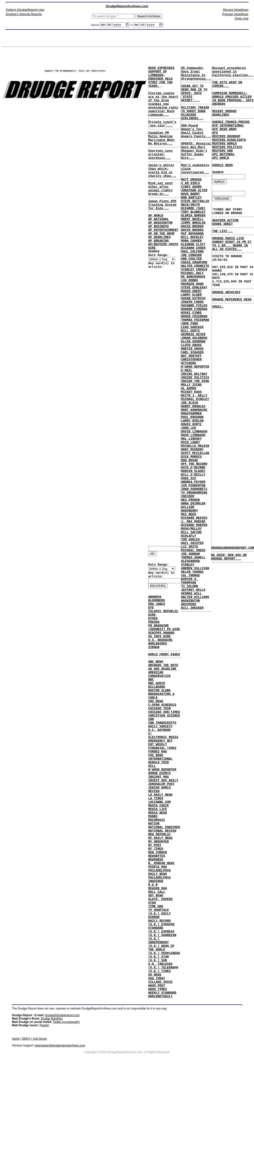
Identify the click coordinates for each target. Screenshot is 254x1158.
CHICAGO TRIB (159, 734)
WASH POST (156, 1066)
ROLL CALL (156, 954)
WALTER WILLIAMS (195, 700)
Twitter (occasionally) (66, 1105)
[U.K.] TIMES (159, 1049)
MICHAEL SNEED (193, 644)
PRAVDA (153, 632)
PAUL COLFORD (192, 286)
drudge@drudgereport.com (62, 1098)
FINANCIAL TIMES (162, 781)
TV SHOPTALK (158, 976)
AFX (215, 145)
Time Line (241, 18)
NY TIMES (155, 902)
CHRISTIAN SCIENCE (164, 742)
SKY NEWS (155, 958)
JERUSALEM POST (161, 825)
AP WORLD (155, 241)
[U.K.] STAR (158, 1032)
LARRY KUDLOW (192, 489)
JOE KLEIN (189, 467)
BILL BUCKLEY (192, 268)
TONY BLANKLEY (193, 238)
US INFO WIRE (159, 649)
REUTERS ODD (222, 166)
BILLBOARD (156, 708)
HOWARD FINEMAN (194, 355)
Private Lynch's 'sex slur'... (162, 135)
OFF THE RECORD (194, 540)
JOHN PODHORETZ (194, 571)
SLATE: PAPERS (160, 963)
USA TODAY (156, 1058)
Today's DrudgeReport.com (25, 10)
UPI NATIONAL (223, 170)
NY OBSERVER (158, 894)
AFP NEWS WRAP (224, 140)
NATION (153, 872)
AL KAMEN (188, 450)
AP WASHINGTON (160, 250)
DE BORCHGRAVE (193, 316)
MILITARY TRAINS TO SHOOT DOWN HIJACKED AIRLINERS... (195, 121)
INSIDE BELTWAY (194, 432)
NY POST (154, 898)
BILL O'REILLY (193, 553)
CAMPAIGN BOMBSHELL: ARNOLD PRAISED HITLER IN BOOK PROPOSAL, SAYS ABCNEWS (233, 105)
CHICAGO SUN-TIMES (164, 738)
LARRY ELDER (191, 337)
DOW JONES (156, 610)
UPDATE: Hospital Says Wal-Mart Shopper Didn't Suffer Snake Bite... (196, 165)
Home (16, 1122)
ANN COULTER (191, 294)
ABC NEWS (155, 678)
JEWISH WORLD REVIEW (159, 831)
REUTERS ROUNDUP (226, 149)
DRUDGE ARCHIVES (226, 327)
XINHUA (153, 662)
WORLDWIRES (157, 658)
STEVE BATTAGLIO (195, 225)
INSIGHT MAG (158, 816)
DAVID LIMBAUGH (194, 502)
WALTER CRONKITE (195, 303)
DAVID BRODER (192, 255)
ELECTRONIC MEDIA (163, 768)
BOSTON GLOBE (159, 712)
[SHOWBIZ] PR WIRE (164, 640)
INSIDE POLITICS (195, 437)
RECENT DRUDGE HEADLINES (224, 121)
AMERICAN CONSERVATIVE (159, 693)
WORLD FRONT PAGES (164, 670)
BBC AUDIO (156, 704)
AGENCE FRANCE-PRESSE (231, 132)
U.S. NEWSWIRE (160, 653)
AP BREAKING (158, 271)
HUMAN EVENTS (159, 812)
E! (150, 764)
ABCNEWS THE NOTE (163, 682)
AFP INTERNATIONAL (228, 136)
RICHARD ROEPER (194, 614)
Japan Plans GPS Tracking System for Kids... (162, 228)
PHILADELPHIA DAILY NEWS (159, 930)
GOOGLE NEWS (222, 183)
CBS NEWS (155, 725)
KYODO (153, 627)
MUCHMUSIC (156, 868)
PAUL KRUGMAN (192, 484)
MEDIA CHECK (158, 850)
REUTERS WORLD (224, 157)
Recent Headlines (235, 10)
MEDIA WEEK (157, 859)
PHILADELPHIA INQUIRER (159, 939)
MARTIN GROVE (192, 402)
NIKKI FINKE (191, 359)
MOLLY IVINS (191, 445)
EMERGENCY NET (160, 773)
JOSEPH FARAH (192, 346)
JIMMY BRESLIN (193, 251)
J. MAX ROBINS (193, 610)
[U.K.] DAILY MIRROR (159, 982)
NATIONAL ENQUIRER (164, 876)
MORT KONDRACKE (194, 476)
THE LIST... (222, 256)
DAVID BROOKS (192, 260)
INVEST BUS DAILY (163, 820)
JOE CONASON (191, 290)
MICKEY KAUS (191, 454)
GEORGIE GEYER (193, 385)
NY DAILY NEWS (160, 889)
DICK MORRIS (191, 532)
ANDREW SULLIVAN (195, 666)
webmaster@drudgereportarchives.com (60, 1129)
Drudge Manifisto (52, 1102)
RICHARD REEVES (194, 605)
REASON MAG (157, 950)
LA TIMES (155, 842)
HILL (152, 803)
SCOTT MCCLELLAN (195, 527)
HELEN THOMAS (192, 670)
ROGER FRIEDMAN (194, 363)
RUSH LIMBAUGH (193, 506)
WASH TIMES (157, 1071)
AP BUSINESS (158, 254)
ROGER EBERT (191, 333)
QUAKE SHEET (222, 248)
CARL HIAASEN (192, 407)
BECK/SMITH (190, 229)
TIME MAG (155, 971)
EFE (151, 614)
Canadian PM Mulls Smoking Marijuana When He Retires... (161, 152)
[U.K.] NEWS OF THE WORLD (161, 1021)
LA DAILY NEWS (160, 838)
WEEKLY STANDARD (162, 1075)
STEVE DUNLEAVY (194, 329)
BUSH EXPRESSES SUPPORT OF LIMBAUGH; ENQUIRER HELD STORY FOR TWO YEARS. (161, 80)
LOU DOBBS (189, 320)
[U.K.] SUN (157, 1036)
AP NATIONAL (158, 245)
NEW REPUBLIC (159, 885)
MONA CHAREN (191, 273)
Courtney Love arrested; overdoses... (160, 170)
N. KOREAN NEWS (161, 920)
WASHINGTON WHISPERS (190, 707)
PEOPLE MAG (157, 924)
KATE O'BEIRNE (193, 545)
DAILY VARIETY (160, 755)
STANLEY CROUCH (194, 307)
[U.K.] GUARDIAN (162, 1006)
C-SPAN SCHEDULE (162, 730)
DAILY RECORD (159, 989)
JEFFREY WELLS (193, 692)
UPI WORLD (220, 175)
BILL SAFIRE (191, 623)
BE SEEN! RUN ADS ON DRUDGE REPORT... (229, 559)
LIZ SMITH (189, 640)
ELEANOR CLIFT (193, 277)
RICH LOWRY (190, 515)
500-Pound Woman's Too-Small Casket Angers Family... (196, 142)
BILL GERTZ (190, 381)
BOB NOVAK (189, 536)
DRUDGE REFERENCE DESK (232, 335)
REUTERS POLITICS (227, 162)
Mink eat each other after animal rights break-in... (160, 210)
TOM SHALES (190, 631)
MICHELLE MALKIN (195, 519)
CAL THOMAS (190, 674)
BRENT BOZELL (192, 247)
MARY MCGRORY (192, 523)
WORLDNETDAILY (160, 1079)
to (132, 25)
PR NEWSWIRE (158, 636)
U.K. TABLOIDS (160, 1041)
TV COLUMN (189, 687)
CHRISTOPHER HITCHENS (191, 417)
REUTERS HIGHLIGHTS (229, 153)
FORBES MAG (157, 786)
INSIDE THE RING (195, 441)
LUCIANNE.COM (159, 846)
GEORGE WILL (191, 696)
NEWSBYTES (156, 911)
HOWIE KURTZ (191, 493)
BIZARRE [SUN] (193, 234)
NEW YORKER (157, 907)
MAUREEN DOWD (192, 324)
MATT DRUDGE (191, 199)
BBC (151, 699)
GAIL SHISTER (192, 635)
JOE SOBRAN (190, 648)
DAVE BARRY (190, 217)
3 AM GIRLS (190, 204)
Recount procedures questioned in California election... (233, 73)
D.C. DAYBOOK (159, 760)
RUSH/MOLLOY (191, 618)
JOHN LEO (188, 497)
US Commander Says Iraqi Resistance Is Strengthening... (196, 75)
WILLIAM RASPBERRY (189, 594)
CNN (151, 747)
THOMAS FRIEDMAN (195, 368)
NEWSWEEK (155, 915)
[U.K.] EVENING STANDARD (161, 995)
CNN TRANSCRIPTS (162, 751)
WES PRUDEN (190, 584)
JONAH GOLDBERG (194, 389)
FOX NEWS (155, 790)
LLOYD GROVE (191, 398)
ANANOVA (154, 601)
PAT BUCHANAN (192, 264)
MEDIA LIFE (157, 855)
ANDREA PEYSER (193, 562)
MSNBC (153, 863)
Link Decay (40, 1122)
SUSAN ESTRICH (193, 342)
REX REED (188, 601)
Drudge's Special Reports (24, 14)
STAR (152, 967)
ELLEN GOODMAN (193, 394)
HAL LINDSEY (191, 510)
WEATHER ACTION (225, 244)
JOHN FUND (189, 372)
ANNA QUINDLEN (193, 588)
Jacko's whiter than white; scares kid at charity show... (162, 189)
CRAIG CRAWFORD (194, 299)
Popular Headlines (235, 14)
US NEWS (154, 1053)
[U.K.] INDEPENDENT (158, 1012)
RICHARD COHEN (193, 281)
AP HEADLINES (159, 267)
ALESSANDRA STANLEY (190, 659)
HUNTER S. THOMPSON (189, 681)
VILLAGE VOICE (160, 1062)
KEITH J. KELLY (194, 458)
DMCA (26, 1122)
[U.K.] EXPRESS (161, 1002)
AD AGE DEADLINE (162, 686)
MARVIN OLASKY (193, 549)
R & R (153, 945)
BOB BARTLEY (191, 221)
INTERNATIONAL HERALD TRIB (160, 796)
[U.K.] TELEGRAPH (163, 1045)
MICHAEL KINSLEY (195, 463)
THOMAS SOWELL (193, 653)
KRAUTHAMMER (191, 480)
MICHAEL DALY (192, 312)
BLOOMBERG (156, 606)
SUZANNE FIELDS (194, 350)
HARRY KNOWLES (193, 471)
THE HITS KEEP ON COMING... (227, 88)
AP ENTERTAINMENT (163, 258)
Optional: (95, 25)
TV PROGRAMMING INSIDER (194, 577)
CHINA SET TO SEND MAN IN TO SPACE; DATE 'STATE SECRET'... (194, 98)
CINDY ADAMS (191, 208)
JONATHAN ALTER (194, 212)
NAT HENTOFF (191, 411)
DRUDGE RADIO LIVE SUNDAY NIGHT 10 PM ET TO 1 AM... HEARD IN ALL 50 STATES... (232, 270)
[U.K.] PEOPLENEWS (164, 1028)
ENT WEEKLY (157, 777)
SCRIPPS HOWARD (161, 645)
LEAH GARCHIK (192, 376)
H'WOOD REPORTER (162, 807)
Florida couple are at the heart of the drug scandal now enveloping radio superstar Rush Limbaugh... (163, 112)
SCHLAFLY (188, 627)
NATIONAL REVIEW (162, 881)
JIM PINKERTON (193, 566)
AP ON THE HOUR (161, 263)
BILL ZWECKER (192, 713)
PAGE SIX (188, 558)
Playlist (44, 1108)
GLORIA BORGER (193, 242)
